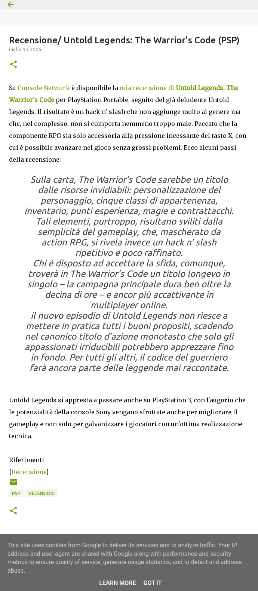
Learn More (117, 583)
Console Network (44, 88)
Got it (152, 583)
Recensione (29, 472)
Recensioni (42, 493)
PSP (16, 493)
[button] (13, 65)
